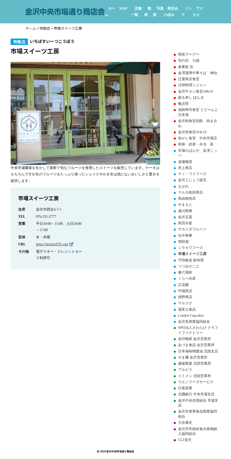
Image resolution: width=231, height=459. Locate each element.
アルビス (185, 369)
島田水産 (185, 223)
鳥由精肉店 (187, 198)
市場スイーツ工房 (192, 254)
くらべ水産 (187, 278)
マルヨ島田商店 (190, 192)
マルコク (185, 303)
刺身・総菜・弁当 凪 (196, 144)
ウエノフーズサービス (196, 382)
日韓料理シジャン (192, 85)
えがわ (183, 186)
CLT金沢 (184, 440)
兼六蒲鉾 (185, 272)
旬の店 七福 (188, 60)
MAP (123, 8)
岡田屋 (183, 242)
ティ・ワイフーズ (192, 174)
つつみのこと (188, 266)
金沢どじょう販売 (192, 180)
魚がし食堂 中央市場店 (197, 138)
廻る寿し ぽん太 (191, 97)
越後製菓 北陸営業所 (194, 363)
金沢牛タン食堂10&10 (195, 91)
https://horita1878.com (52, 244)
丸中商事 (185, 235)
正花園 (183, 285)
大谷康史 (185, 422)
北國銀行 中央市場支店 (196, 394)
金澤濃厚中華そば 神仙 (197, 73)
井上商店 (185, 168)
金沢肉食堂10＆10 (192, 132)
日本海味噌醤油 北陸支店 (198, 351)
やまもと (185, 205)
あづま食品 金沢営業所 (196, 345)
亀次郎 (183, 104)
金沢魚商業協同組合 (194, 322)
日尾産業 (185, 388)
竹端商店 (185, 291)
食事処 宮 (185, 67)
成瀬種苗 (185, 162)
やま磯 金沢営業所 (192, 357)
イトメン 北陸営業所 (194, 376)
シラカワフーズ (190, 248)
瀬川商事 (185, 211)
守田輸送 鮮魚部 (191, 260)
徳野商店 (185, 297)
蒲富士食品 (187, 309)
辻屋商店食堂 (188, 79)
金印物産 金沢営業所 (194, 339)
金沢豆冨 (185, 217)
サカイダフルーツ (192, 229)
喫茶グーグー (188, 54)
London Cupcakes (191, 315)
